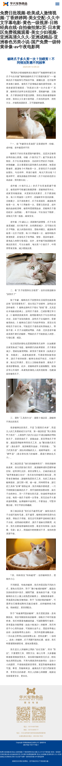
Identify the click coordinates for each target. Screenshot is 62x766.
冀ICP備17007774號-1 (31, 745)
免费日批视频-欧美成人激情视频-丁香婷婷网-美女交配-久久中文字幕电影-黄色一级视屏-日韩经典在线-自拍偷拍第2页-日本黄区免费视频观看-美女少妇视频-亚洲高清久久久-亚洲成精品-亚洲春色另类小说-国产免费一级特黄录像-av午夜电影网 (30, 29)
